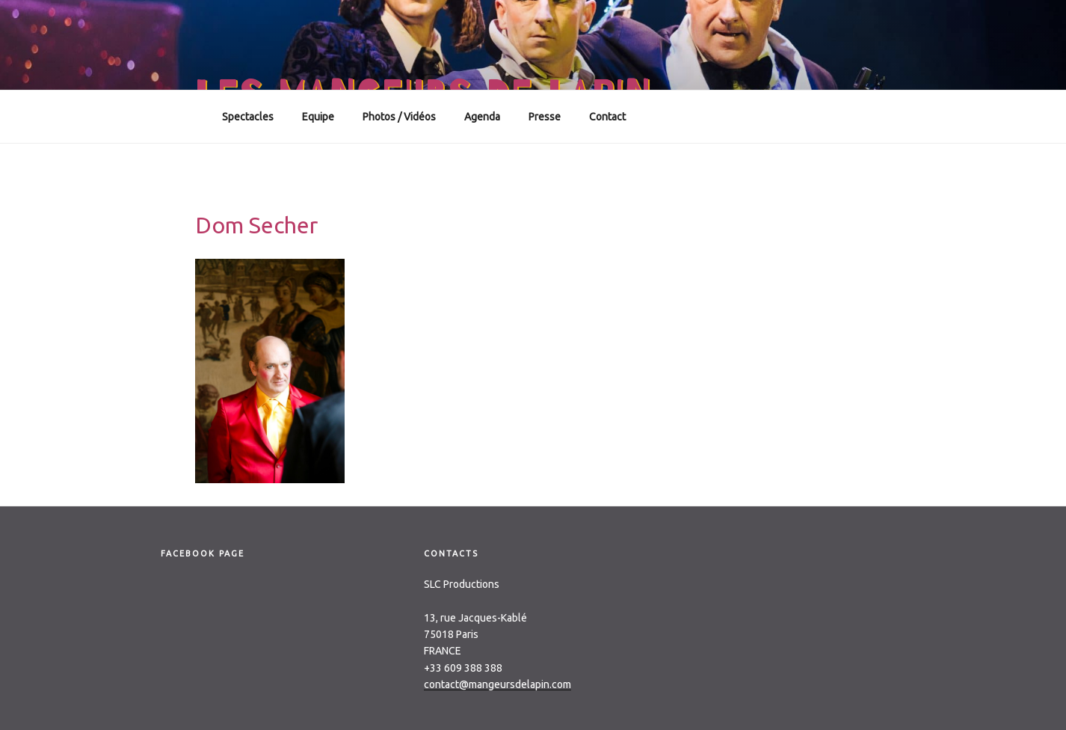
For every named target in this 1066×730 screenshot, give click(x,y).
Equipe (318, 117)
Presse (545, 117)
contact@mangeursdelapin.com (497, 684)
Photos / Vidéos (399, 117)
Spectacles (248, 117)
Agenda (482, 117)
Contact (607, 117)
